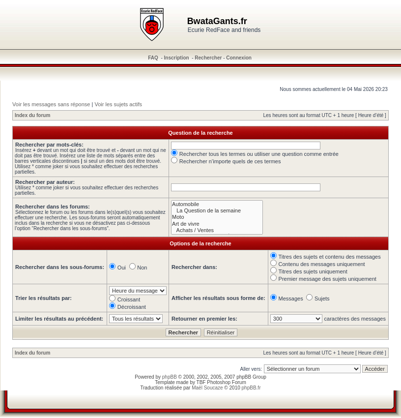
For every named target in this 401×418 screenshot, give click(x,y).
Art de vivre (217, 224)
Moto (217, 217)
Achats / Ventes (217, 230)
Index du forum (32, 115)
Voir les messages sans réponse (51, 104)
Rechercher (208, 57)
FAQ (153, 57)
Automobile (217, 204)
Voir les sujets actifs (118, 104)
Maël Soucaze (207, 387)
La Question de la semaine (217, 211)
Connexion (239, 57)
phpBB (169, 377)
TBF (201, 382)
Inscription (176, 57)
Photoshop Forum (226, 382)
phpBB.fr (251, 387)
